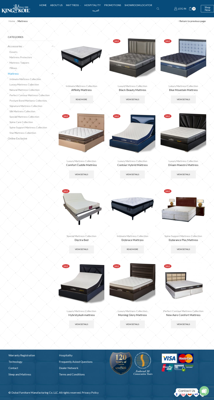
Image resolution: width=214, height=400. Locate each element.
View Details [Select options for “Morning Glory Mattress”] (132, 324)
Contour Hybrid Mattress (132, 164)
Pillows (13, 68)
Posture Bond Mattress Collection (28, 100)
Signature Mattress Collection (26, 105)
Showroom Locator (138, 5)
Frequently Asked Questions (76, 361)
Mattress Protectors (21, 57)
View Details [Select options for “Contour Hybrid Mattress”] (132, 174)
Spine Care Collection (21, 122)
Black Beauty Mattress (132, 89)
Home (43, 5)
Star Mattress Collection (23, 132)
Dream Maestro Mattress (183, 164)
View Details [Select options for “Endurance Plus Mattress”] (183, 249)
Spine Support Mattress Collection (183, 236)
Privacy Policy (90, 392)
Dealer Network (68, 368)
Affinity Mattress (81, 89)
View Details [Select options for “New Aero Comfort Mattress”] (183, 324)
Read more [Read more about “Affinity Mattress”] (81, 99)
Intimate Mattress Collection (81, 86)
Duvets (13, 51)
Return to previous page (192, 21)
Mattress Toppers (19, 62)
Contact (13, 368)
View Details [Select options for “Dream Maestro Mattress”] (183, 174)
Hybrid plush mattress (81, 315)
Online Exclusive (17, 138)
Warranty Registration (21, 355)
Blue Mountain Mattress (183, 89)
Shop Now (207, 8)
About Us (56, 5)
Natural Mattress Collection (25, 89)
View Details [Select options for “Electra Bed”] (81, 249)
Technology (15, 361)
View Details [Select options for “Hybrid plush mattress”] (81, 324)
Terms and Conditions (72, 374)
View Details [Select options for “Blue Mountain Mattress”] (183, 99)
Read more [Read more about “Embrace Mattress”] (132, 249)
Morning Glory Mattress (132, 315)
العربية (95, 10)
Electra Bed (81, 239)
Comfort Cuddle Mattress (81, 164)
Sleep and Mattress (19, 374)
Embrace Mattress (132, 239)
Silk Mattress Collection (22, 111)
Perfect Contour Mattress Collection (183, 311)
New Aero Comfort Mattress (183, 315)
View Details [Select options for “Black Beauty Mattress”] (132, 99)
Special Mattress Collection (81, 236)
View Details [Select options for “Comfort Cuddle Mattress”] (81, 174)
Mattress (73, 5)
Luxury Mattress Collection (132, 86)
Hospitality (92, 5)
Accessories (15, 46)
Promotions (112, 5)
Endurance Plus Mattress (183, 239)
